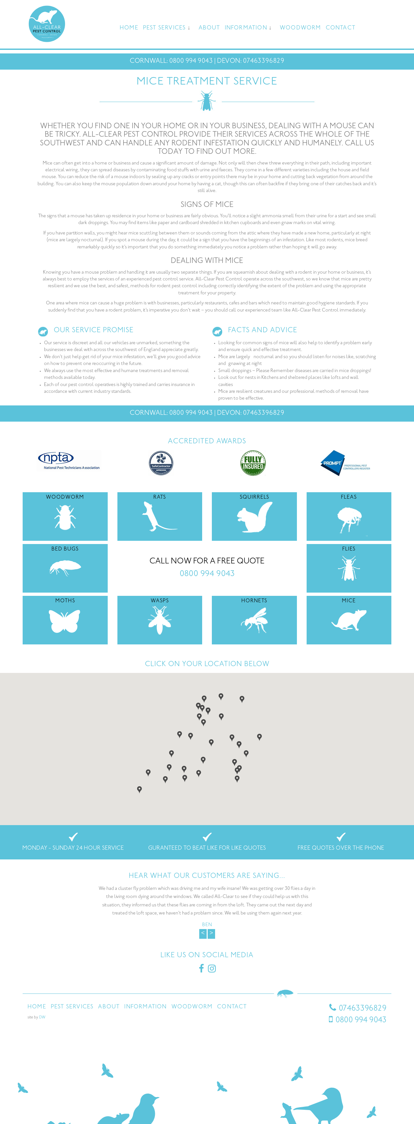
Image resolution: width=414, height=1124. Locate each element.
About (209, 28)
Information (246, 28)
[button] (199, 716)
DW (42, 1017)
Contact (340, 28)
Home (129, 28)
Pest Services (164, 28)
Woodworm (300, 28)
